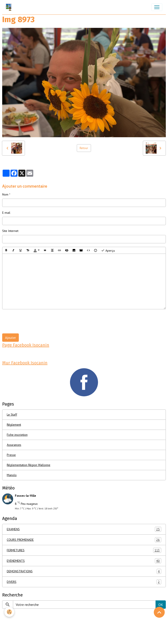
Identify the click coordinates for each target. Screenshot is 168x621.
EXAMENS (84, 529)
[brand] (9, 7)
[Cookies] (9, 612)
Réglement (14, 425)
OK (160, 604)
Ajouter (10, 337)
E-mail (6, 213)
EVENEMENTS (84, 560)
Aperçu (108, 250)
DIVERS (84, 581)
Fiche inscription (17, 435)
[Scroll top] (159, 612)
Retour (84, 148)
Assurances (14, 445)
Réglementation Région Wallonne (28, 465)
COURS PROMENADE (84, 539)
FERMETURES (84, 550)
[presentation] (35, 321)
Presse (11, 455)
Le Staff (12, 414)
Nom (5, 194)
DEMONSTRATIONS (84, 571)
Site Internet (10, 231)
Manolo (12, 475)
